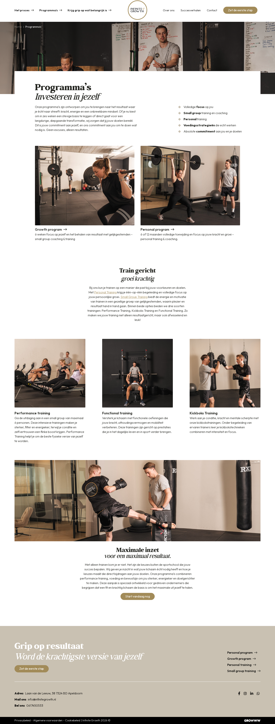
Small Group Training (134, 297)
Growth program (239, 659)
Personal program (240, 652)
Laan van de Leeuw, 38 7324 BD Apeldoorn (53, 693)
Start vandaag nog (137, 596)
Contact (212, 11)
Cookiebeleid (72, 720)
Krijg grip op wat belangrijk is (87, 11)
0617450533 (34, 705)
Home (18, 26)
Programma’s (48, 11)
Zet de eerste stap (240, 11)
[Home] (137, 11)
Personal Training (105, 292)
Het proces (22, 11)
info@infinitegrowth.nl (42, 699)
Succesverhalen (191, 11)
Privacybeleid (23, 720)
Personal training (239, 665)
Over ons (169, 11)
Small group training (241, 671)
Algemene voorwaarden (47, 720)
